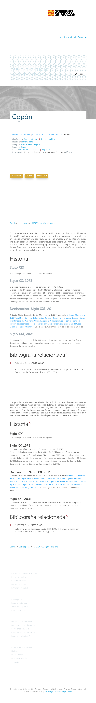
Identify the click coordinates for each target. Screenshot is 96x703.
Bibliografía (42, 176)
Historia (29, 176)
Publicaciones (17, 655)
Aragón (43, 223)
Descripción (16, 176)
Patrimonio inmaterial (20, 584)
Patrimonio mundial (19, 588)
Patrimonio (25, 135)
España (51, 223)
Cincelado (35, 150)
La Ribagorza (23, 223)
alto (31, 152)
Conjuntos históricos (19, 581)
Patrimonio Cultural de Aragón (24, 573)
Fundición (23, 150)
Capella (13, 223)
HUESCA (34, 223)
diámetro (69, 152)
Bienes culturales (39, 135)
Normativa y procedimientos (23, 625)
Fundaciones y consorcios (22, 622)
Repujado (46, 150)
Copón (24, 147)
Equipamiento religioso (31, 145)
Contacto (15, 662)
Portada (15, 135)
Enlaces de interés (19, 658)
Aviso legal (48, 692)
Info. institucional (68, 37)
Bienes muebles (55, 135)
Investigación (16, 599)
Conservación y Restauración (23, 632)
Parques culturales (19, 603)
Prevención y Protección (21, 636)
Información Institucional (21, 648)
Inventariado (27, 142)
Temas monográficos (19, 607)
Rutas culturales (18, 610)
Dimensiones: (18, 152)
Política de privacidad (64, 692)
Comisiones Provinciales (21, 629)
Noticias (14, 651)
